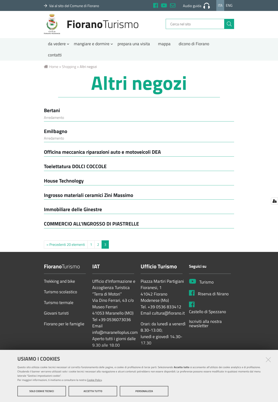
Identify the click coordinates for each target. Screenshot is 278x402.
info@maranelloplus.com (115, 337)
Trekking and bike (59, 286)
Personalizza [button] (144, 391)
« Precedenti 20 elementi (66, 249)
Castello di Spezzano (207, 316)
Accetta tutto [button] (93, 391)
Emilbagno (55, 136)
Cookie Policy (94, 380)
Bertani (52, 115)
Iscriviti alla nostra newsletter (205, 328)
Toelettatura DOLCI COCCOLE (75, 171)
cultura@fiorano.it (168, 318)
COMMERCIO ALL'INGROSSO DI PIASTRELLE (91, 228)
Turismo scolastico (60, 297)
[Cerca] (229, 27)
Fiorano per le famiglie (64, 329)
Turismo (206, 287)
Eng (229, 5)
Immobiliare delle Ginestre (73, 214)
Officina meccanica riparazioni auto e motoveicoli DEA (102, 157)
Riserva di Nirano (213, 298)
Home (51, 71)
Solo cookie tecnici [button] (41, 391)
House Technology (64, 185)
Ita (220, 5)
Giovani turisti (56, 318)
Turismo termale (58, 307)
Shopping (69, 71)
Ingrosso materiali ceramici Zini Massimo (88, 200)
